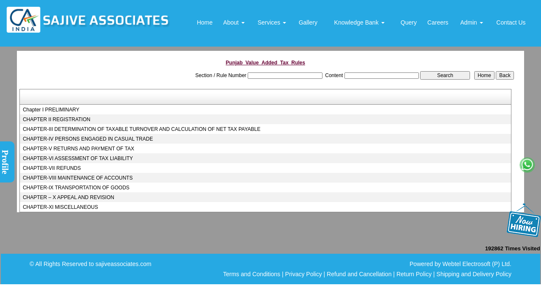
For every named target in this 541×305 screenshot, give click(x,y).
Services (271, 22)
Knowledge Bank (359, 22)
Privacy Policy (303, 274)
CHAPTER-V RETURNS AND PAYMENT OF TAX (78, 149)
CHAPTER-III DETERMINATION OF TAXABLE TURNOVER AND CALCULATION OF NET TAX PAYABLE (141, 129)
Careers (437, 22)
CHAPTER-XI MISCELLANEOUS (60, 207)
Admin (471, 22)
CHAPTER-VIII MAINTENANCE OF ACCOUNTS (78, 178)
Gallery (308, 22)
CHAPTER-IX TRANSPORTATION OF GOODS (76, 188)
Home (205, 22)
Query (409, 22)
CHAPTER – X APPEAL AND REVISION (68, 197)
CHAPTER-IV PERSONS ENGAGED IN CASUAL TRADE (88, 139)
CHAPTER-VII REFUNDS (52, 168)
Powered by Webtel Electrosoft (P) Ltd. (460, 264)
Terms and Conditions (251, 274)
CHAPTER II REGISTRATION (56, 119)
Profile (5, 162)
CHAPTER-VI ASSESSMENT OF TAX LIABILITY (78, 158)
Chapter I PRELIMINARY (51, 110)
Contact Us (510, 22)
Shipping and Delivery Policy (474, 274)
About (233, 22)
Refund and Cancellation (360, 274)
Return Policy (414, 274)
